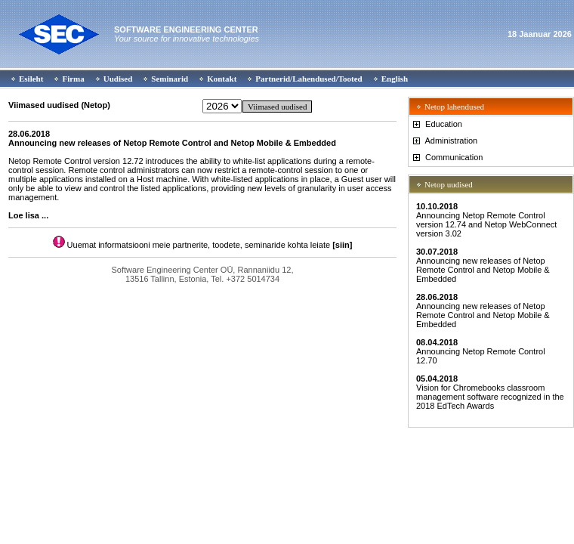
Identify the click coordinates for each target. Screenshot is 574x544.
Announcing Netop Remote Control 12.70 (480, 351)
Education (436, 123)
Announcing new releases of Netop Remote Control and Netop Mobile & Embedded (483, 265)
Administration (444, 140)
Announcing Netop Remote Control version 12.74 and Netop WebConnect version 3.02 (486, 220)
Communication (447, 157)
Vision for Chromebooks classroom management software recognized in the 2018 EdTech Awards (490, 392)
